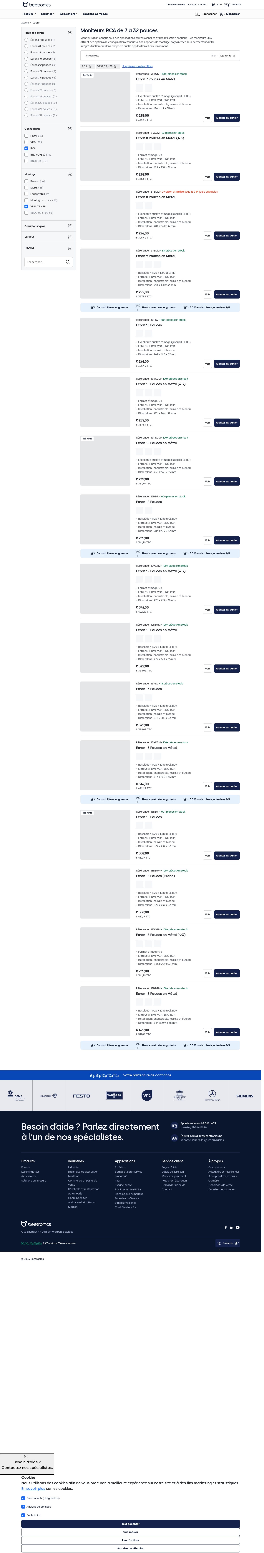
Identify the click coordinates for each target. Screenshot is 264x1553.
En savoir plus (33, 1488)
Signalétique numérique (129, 1194)
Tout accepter (131, 1524)
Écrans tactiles (30, 1171)
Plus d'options (130, 1540)
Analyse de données (36, 1506)
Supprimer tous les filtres (137, 66)
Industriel (73, 1167)
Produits (28, 14)
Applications (67, 14)
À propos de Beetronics (222, 1176)
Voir (207, 117)
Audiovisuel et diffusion (82, 1202)
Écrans (25, 1167)
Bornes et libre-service (128, 1171)
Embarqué (121, 1176)
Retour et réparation (174, 1180)
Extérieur (120, 1167)
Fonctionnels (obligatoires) (40, 1497)
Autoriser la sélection (130, 1548)
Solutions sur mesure (95, 14)
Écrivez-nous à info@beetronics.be (201, 1136)
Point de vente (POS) (128, 1189)
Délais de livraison (173, 1171)
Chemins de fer (77, 1198)
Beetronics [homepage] (37, 4)
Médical (73, 1207)
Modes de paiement (174, 1176)
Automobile (75, 1193)
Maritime (73, 1176)
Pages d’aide (169, 1167)
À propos (191, 5)
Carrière (213, 1180)
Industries (46, 14)
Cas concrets (216, 1167)
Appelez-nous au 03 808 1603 (198, 1123)
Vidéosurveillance (126, 1203)
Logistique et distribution (83, 1171)
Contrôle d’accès (125, 1207)
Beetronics (27, 1223)
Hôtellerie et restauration (83, 1189)
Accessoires (28, 1176)
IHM (117, 1180)
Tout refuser (130, 1532)
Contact (202, 5)
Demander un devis (176, 5)
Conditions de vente (220, 1185)
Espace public (123, 1185)
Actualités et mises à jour (223, 1171)
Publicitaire (30, 1515)
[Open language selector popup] (216, 4)
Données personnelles (221, 1189)
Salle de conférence (127, 1198)
